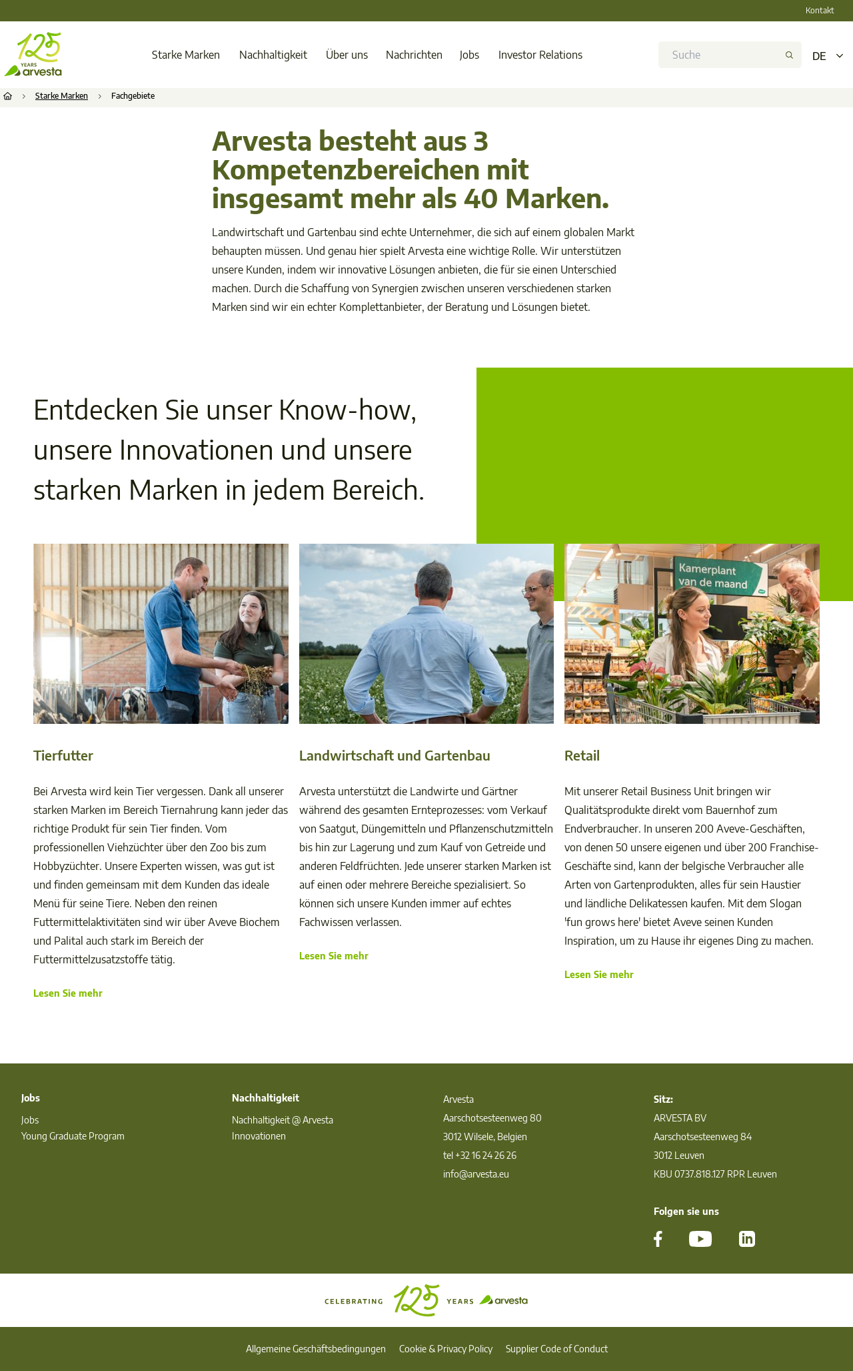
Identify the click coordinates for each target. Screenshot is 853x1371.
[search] (725, 54)
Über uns (347, 54)
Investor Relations (540, 54)
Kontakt (820, 10)
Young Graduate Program (73, 1135)
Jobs (469, 54)
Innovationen (259, 1135)
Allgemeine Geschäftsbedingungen (316, 1348)
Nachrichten (414, 54)
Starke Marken (186, 54)
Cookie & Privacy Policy (445, 1348)
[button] (793, 55)
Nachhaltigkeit (273, 54)
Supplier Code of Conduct (557, 1348)
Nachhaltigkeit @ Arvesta (282, 1119)
